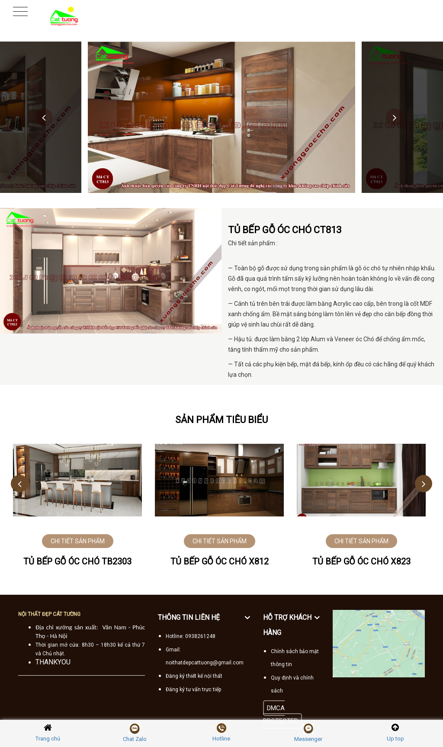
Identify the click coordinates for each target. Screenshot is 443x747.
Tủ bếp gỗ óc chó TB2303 (77, 561)
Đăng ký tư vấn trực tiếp (193, 689)
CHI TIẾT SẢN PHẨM (78, 541)
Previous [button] (44, 117)
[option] (221, 117)
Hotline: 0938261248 (190, 636)
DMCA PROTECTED (280, 714)
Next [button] (394, 117)
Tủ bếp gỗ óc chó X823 (361, 561)
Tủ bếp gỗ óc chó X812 (219, 561)
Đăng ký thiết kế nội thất (194, 676)
